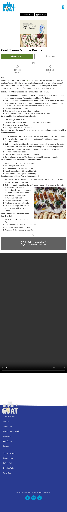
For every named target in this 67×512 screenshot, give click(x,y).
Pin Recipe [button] (50, 56)
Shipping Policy (8, 468)
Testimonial (7, 426)
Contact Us (7, 473)
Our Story (6, 421)
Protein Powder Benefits (11, 431)
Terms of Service (9, 453)
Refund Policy (8, 463)
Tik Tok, (28, 80)
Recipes (6, 446)
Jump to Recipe (27, 15)
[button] (63, 7)
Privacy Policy (8, 458)
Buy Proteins (7, 436)
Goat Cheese (7, 441)
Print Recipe (41, 15)
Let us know (32, 245)
